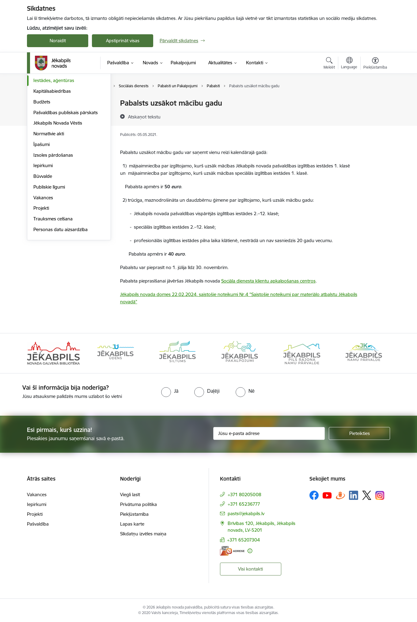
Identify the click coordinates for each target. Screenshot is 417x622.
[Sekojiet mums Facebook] (314, 495)
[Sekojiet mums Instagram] (380, 495)
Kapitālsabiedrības (52, 156)
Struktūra (43, 135)
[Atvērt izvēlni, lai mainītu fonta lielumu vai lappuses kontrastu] (375, 64)
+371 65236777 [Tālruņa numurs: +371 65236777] (244, 504)
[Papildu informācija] (250, 551)
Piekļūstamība (134, 514)
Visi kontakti (250, 569)
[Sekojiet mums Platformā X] (366, 495)
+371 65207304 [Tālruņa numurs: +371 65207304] (243, 540)
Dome (39, 103)
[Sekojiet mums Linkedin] (353, 495)
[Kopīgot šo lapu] (375, 115)
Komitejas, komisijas (53, 114)
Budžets (41, 167)
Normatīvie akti (48, 199)
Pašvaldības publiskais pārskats (65, 178)
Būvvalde (42, 242)
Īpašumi (41, 210)
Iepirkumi (43, 231)
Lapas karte (132, 524)
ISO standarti (46, 125)
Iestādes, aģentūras (53, 146)
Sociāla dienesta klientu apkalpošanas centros (268, 281)
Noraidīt (58, 40)
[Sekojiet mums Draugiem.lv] (340, 495)
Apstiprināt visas (122, 40)
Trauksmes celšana (53, 284)
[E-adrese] (232, 551)
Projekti (41, 273)
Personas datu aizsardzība (60, 295)
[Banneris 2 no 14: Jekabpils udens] (115, 353)
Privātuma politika (138, 504)
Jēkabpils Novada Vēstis (57, 188)
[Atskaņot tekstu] (144, 116)
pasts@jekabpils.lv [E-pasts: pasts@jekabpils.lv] (246, 513)
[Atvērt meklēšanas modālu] (329, 64)
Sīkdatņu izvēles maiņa (143, 534)
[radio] (169, 391)
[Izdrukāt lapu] (375, 100)
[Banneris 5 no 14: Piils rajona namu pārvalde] (301, 353)
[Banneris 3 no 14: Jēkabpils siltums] (177, 353)
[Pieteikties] (359, 433)
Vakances (43, 263)
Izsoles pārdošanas (53, 220)
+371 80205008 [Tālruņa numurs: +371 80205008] (244, 494)
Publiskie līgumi (49, 252)
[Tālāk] (376, 353)
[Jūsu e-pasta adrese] (269, 433)
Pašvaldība (38, 524)
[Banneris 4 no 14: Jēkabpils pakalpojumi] (239, 353)
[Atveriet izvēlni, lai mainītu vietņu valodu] (349, 64)
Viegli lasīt (130, 494)
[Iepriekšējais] (41, 353)
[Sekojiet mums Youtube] (327, 495)
